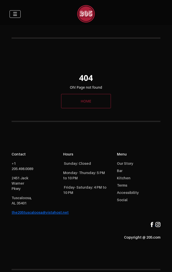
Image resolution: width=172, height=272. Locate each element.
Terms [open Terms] (122, 185)
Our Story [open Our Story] (125, 163)
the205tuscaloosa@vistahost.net (40, 212)
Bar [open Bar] (119, 171)
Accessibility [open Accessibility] (128, 192)
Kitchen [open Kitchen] (124, 178)
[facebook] (153, 224)
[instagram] (157, 224)
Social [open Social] (122, 200)
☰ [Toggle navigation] (15, 14)
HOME (86, 101)
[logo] (86, 14)
